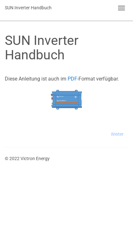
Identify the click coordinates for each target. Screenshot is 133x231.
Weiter (117, 134)
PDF (72, 79)
